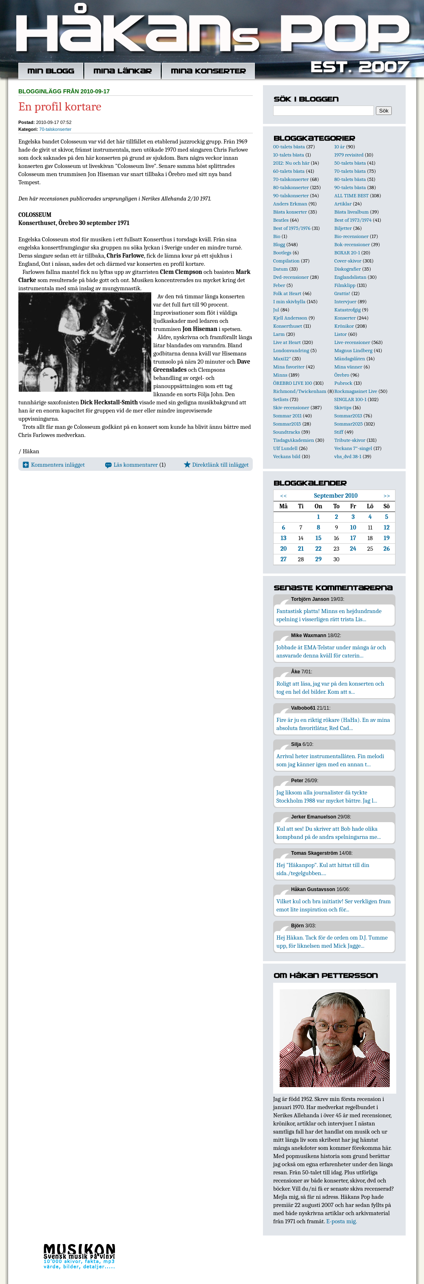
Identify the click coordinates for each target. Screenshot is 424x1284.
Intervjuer (345, 301)
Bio (276, 236)
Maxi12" (282, 358)
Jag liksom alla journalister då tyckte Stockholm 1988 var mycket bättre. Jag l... (326, 796)
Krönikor (344, 326)
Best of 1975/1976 (291, 228)
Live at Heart (287, 342)
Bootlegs (282, 252)
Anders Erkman (290, 204)
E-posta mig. (341, 1221)
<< (283, 495)
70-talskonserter (55, 129)
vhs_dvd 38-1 (347, 456)
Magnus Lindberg (353, 350)
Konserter (345, 318)
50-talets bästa (350, 163)
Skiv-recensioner (291, 407)
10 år (339, 146)
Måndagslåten (349, 358)
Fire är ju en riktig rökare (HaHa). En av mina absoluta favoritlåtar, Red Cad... (333, 724)
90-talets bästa (350, 187)
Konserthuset (287, 326)
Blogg (279, 244)
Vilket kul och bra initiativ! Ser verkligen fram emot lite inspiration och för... (333, 905)
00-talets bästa (289, 146)
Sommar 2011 (287, 416)
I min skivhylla (289, 301)
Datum (280, 269)
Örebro (341, 375)
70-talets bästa (350, 171)
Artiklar (342, 204)
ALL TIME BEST (351, 195)
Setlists (280, 399)
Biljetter (343, 228)
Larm (279, 334)
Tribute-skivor (349, 440)
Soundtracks (286, 432)
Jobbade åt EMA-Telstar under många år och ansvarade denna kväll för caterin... (331, 651)
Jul (276, 310)
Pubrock (343, 383)
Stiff (338, 432)
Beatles (281, 220)
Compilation (286, 261)
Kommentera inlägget (53, 464)
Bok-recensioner (352, 244)
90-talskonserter (291, 195)
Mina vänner (348, 367)
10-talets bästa (288, 155)
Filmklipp (345, 285)
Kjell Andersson (290, 318)
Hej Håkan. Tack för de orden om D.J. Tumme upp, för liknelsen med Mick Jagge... (332, 941)
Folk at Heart (287, 293)
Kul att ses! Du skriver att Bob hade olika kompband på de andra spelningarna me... (328, 833)
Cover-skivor (347, 261)
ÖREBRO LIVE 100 (292, 383)
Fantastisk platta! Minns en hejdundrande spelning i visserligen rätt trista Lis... (329, 615)
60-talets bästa (289, 171)
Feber (279, 285)
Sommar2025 (348, 424)
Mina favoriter (289, 367)
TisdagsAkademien (293, 440)
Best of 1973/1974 (352, 220)
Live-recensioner (352, 342)
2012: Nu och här (291, 163)
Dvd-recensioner (291, 277)
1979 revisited (349, 155)
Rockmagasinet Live (355, 391)
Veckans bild (286, 456)
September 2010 (336, 495)
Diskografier (347, 269)
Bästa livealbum (351, 212)
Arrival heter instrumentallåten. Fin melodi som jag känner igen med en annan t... (330, 760)
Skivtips (342, 407)
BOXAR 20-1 (347, 252)
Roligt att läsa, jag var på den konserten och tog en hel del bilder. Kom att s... (330, 687)
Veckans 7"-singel (353, 448)
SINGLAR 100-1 (350, 399)
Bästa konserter (290, 212)
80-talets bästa (350, 179)
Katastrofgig (347, 310)
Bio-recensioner (351, 236)
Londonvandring (291, 350)
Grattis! (342, 293)
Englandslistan (350, 277)
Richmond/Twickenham (299, 391)
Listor (340, 334)
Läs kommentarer (131, 464)
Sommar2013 (348, 416)
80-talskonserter (291, 187)
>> (386, 495)
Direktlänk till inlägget (216, 464)
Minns (280, 375)
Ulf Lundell (285, 448)
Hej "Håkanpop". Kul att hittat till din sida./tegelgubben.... (322, 869)
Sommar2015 (287, 424)
